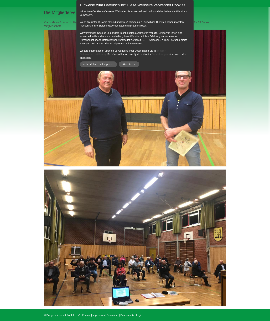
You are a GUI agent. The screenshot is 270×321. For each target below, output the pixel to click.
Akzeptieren (129, 64)
